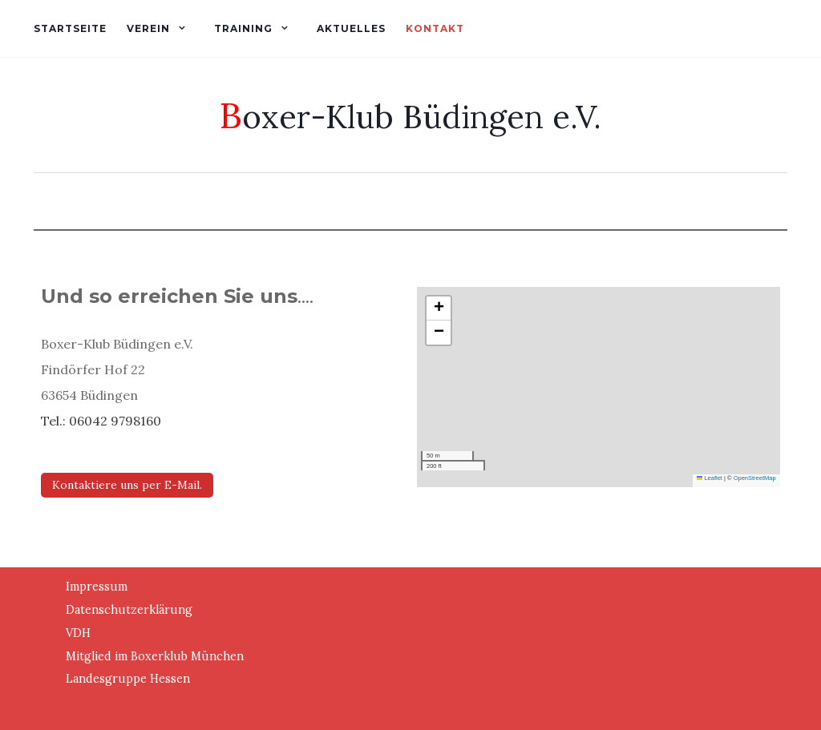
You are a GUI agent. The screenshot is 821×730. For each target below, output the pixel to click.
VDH (78, 633)
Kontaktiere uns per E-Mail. (127, 485)
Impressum (96, 586)
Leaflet (709, 478)
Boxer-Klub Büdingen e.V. (410, 115)
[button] (439, 308)
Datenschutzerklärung (129, 610)
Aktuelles (351, 28)
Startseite (70, 28)
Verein (148, 28)
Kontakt (435, 28)
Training (243, 28)
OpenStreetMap (755, 478)
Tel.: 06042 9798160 (101, 421)
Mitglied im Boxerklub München (155, 656)
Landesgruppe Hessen (128, 679)
